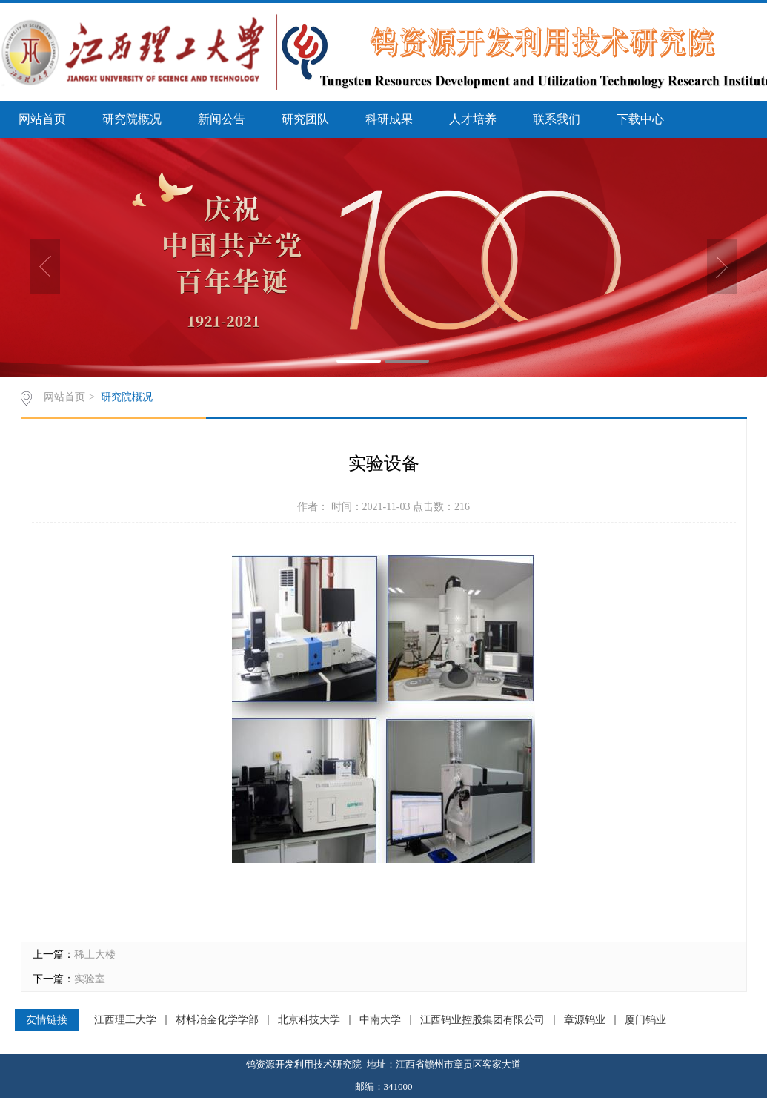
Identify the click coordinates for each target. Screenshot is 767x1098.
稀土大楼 (95, 954)
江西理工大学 (125, 1020)
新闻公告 (221, 119)
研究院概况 (132, 119)
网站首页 (42, 119)
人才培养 (473, 119)
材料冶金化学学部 (217, 1020)
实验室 (89, 979)
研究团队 (305, 119)
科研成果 (389, 119)
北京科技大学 (309, 1020)
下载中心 (640, 119)
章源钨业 (584, 1020)
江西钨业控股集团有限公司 (482, 1020)
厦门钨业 (645, 1020)
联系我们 (556, 119)
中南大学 (380, 1020)
